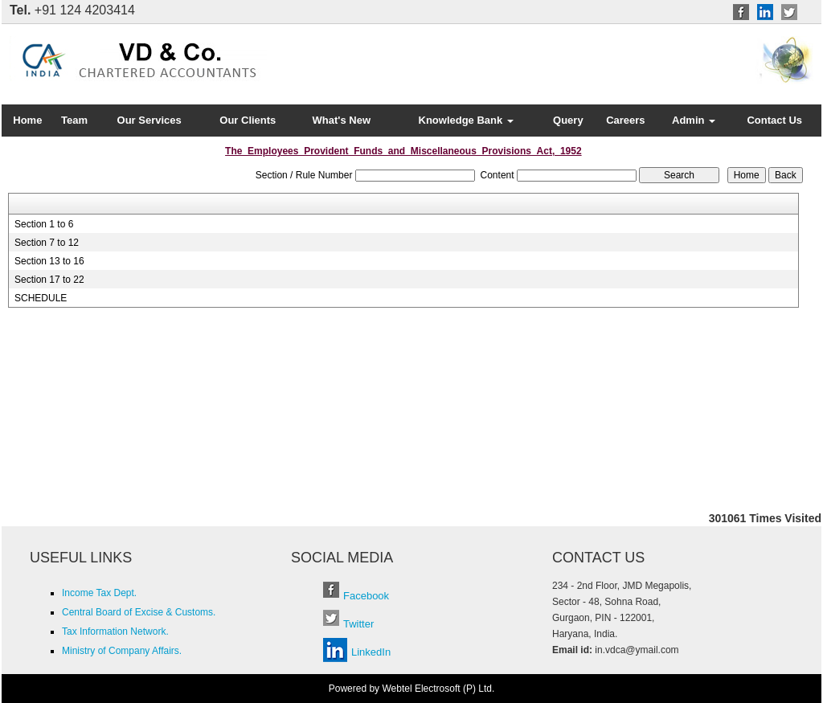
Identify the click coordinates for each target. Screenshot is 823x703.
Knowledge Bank (466, 120)
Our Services (149, 120)
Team (74, 120)
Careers (625, 120)
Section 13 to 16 (49, 261)
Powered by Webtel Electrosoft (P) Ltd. (412, 688)
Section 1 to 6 (43, 224)
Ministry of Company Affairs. (122, 650)
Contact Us (774, 120)
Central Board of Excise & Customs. (138, 612)
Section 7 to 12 (46, 242)
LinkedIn (371, 652)
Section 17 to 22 (49, 279)
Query (568, 120)
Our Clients (247, 120)
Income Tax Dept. (99, 593)
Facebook (366, 596)
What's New (342, 120)
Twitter (358, 624)
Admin (693, 120)
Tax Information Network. (115, 631)
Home (27, 120)
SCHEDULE (40, 298)
